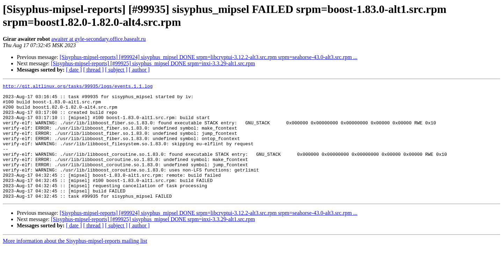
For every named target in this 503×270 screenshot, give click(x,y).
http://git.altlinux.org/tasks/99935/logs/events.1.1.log (78, 87)
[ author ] (139, 70)
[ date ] (74, 70)
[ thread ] (93, 70)
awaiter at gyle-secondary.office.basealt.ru (98, 39)
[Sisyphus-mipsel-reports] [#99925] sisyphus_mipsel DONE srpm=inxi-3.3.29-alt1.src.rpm (153, 63)
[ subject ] (116, 70)
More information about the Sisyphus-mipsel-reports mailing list (75, 264)
